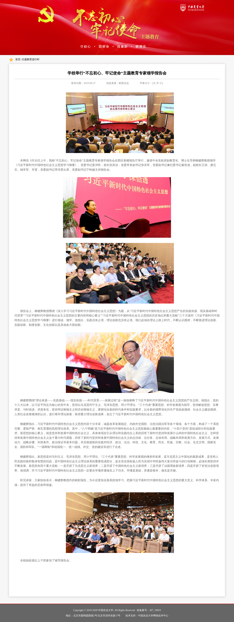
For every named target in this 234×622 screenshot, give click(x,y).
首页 (17, 59)
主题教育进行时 (30, 59)
